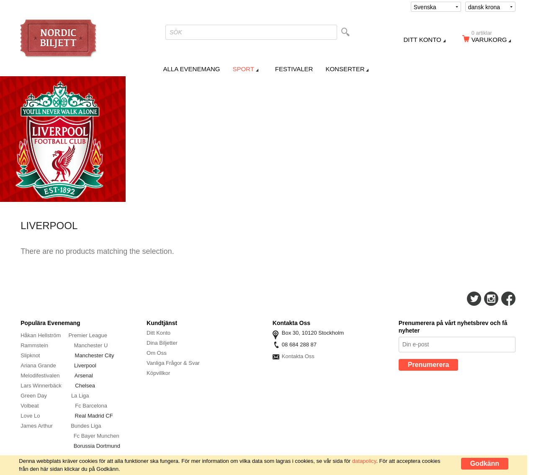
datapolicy (364, 461)
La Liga (80, 395)
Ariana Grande (38, 365)
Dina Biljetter (162, 343)
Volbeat (30, 406)
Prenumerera (428, 364)
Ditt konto (422, 39)
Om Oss (157, 353)
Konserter (344, 68)
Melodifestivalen (40, 375)
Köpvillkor (158, 373)
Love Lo (31, 416)
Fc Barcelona (91, 406)
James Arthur (37, 426)
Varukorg (492, 37)
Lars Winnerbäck (41, 385)
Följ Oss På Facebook (508, 299)
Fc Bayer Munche (95, 436)
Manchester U (91, 345)
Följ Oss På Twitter (474, 299)
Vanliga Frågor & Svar (173, 363)
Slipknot (31, 355)
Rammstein (35, 345)
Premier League (87, 335)
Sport (243, 68)
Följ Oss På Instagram (491, 299)
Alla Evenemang (191, 68)
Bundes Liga (86, 426)
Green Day (34, 395)
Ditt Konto (158, 333)
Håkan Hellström (41, 335)
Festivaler (294, 68)
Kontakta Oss (298, 356)
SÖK (176, 32)
